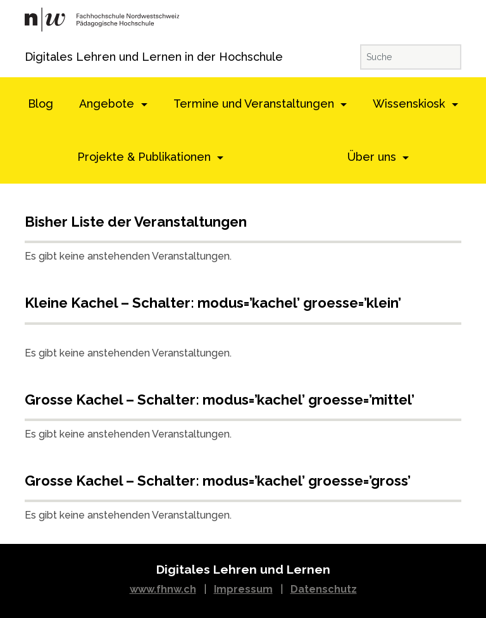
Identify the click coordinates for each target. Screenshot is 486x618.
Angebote (108, 103)
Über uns (373, 156)
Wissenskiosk (410, 103)
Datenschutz (323, 589)
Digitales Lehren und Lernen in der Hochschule (42, 56)
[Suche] (410, 57)
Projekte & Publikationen (145, 156)
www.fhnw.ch (163, 589)
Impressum (243, 589)
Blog (40, 103)
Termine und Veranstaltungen (255, 103)
